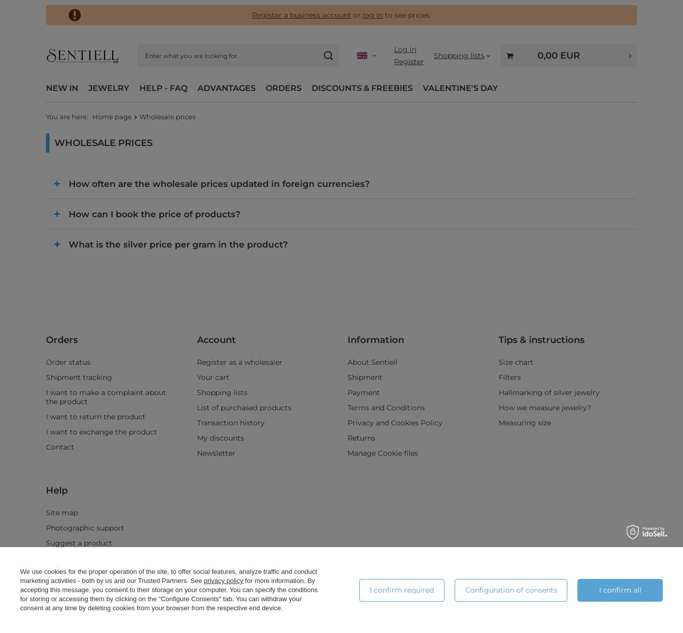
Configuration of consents (511, 590)
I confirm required (402, 590)
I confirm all (620, 590)
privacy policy (223, 581)
